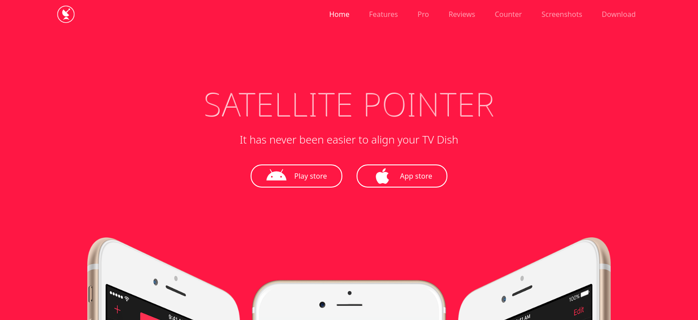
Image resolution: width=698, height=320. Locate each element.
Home (339, 14)
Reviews (462, 14)
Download (619, 14)
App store (402, 176)
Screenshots (561, 14)
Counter (508, 14)
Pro (423, 14)
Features (383, 14)
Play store (296, 176)
